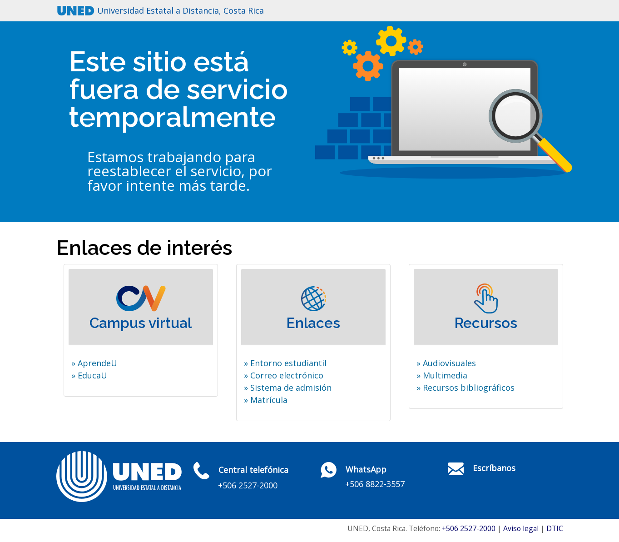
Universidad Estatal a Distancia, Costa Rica (180, 10)
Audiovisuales (449, 363)
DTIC (554, 528)
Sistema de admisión (291, 387)
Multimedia (445, 375)
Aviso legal (521, 528)
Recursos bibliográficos (469, 387)
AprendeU (97, 363)
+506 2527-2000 (468, 528)
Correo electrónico (286, 375)
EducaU (92, 375)
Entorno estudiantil (288, 363)
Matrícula (268, 399)
